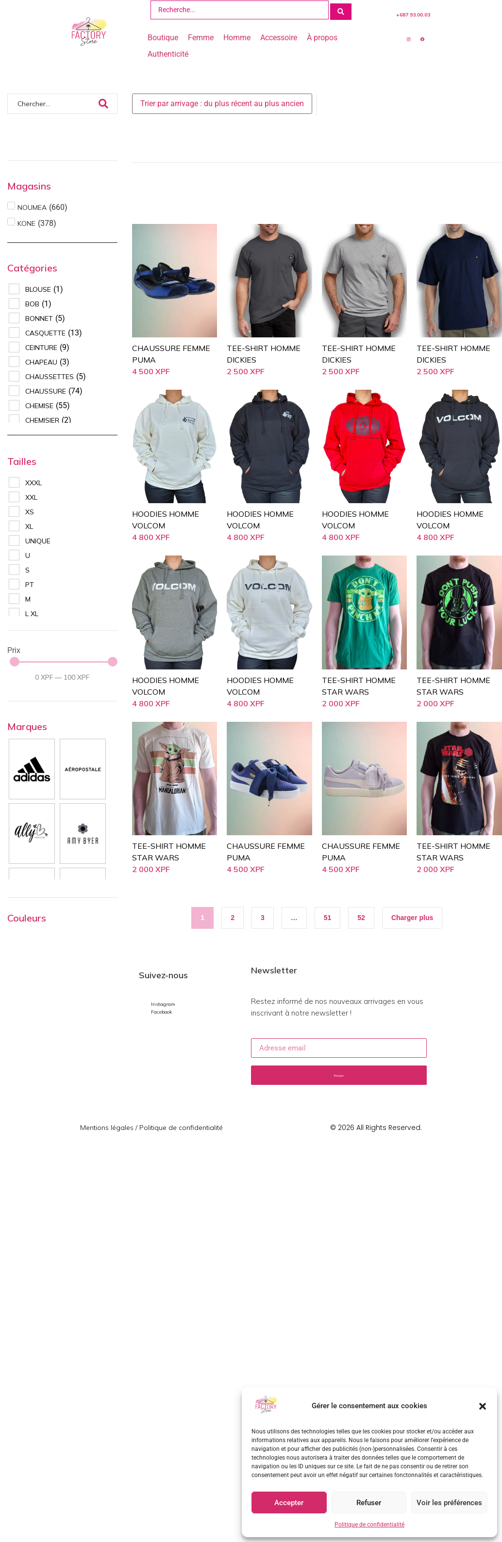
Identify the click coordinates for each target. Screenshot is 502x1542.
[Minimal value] (63, 660)
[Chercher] (52, 102)
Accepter (288, 1502)
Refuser (368, 1502)
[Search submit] (340, 9)
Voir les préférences (449, 1502)
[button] (482, 1406)
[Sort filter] (222, 102)
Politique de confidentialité (369, 1524)
